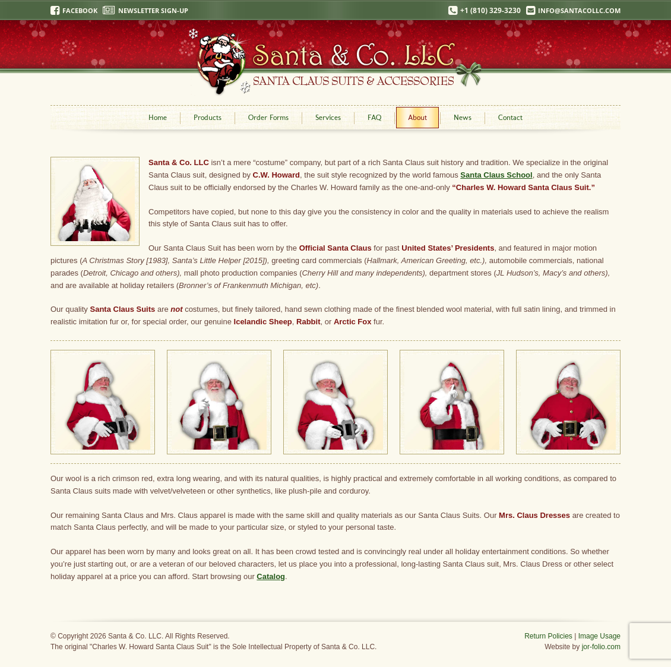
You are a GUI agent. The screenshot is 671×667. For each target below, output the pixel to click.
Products (207, 117)
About (417, 117)
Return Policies (548, 636)
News (462, 117)
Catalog (271, 576)
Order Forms (268, 117)
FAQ (374, 117)
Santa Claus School (496, 174)
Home (157, 117)
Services (328, 117)
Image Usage (599, 636)
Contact (510, 117)
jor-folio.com (601, 647)
